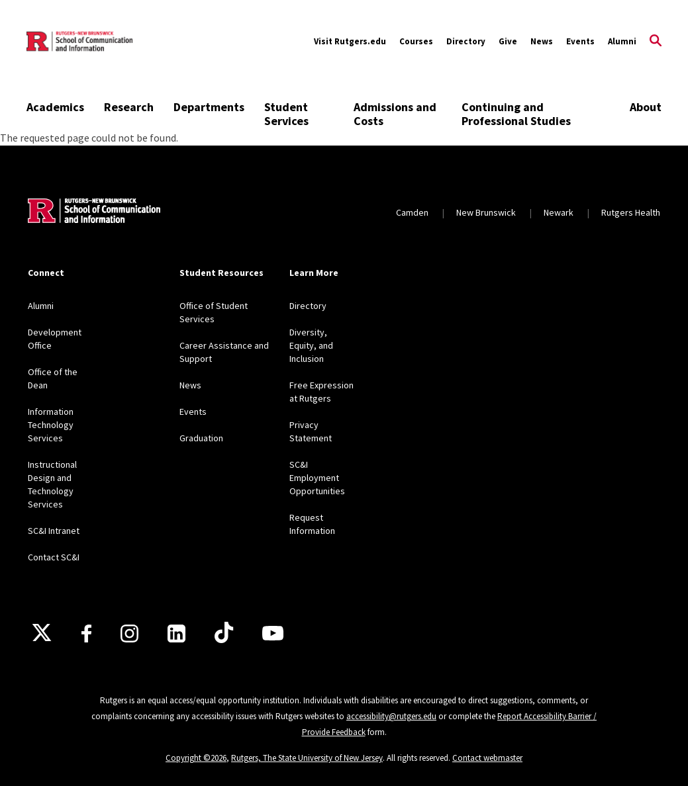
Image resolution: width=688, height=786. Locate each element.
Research (129, 106)
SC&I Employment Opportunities (317, 478)
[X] (41, 633)
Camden (412, 212)
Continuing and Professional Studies (516, 113)
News (541, 41)
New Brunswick (486, 212)
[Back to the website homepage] (79, 41)
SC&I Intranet (53, 531)
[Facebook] (86, 633)
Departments (208, 106)
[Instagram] (129, 633)
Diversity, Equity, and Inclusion (311, 345)
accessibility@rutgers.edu (391, 716)
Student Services (286, 113)
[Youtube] (272, 633)
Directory (465, 41)
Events (580, 41)
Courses (416, 41)
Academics (55, 106)
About (646, 106)
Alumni (622, 41)
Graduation (201, 438)
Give (508, 41)
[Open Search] (656, 41)
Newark (558, 212)
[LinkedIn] (176, 633)
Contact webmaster (487, 758)
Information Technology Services (51, 425)
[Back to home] (94, 212)
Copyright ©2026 (196, 758)
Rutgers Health (630, 212)
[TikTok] (224, 633)
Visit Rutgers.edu (350, 41)
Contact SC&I (53, 557)
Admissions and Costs (395, 113)
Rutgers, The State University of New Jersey (307, 758)
